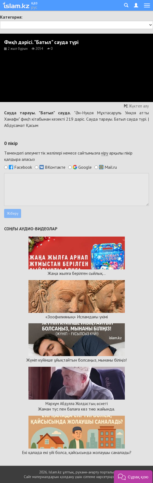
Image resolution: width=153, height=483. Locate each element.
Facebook (23, 167)
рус (34, 7)
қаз (34, 2)
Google (85, 167)
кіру (104, 153)
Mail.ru (111, 167)
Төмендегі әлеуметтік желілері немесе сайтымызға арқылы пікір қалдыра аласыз (68, 156)
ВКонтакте (55, 167)
